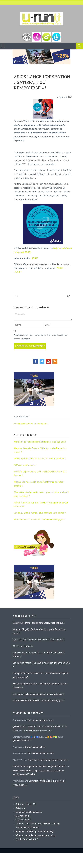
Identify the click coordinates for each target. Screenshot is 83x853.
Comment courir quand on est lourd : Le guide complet (39, 766)
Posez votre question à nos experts (31, 423)
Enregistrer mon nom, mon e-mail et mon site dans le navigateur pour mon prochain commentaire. (40, 337)
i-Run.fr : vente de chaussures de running (35, 835)
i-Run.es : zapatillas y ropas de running (34, 831)
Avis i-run (20, 808)
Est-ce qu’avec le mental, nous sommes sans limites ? (40, 513)
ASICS (35, 258)
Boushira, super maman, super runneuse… (48, 760)
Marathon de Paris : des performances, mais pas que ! (40, 442)
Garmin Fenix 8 (23, 820)
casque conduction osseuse (29, 812)
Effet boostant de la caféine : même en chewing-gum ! (39, 519)
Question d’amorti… (22, 741)
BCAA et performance (24, 465)
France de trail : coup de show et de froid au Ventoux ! (39, 458)
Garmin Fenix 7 (23, 816)
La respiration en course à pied (37, 730)
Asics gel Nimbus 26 (25, 804)
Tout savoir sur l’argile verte (40, 720)
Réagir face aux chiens (35, 747)
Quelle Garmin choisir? (27, 839)
